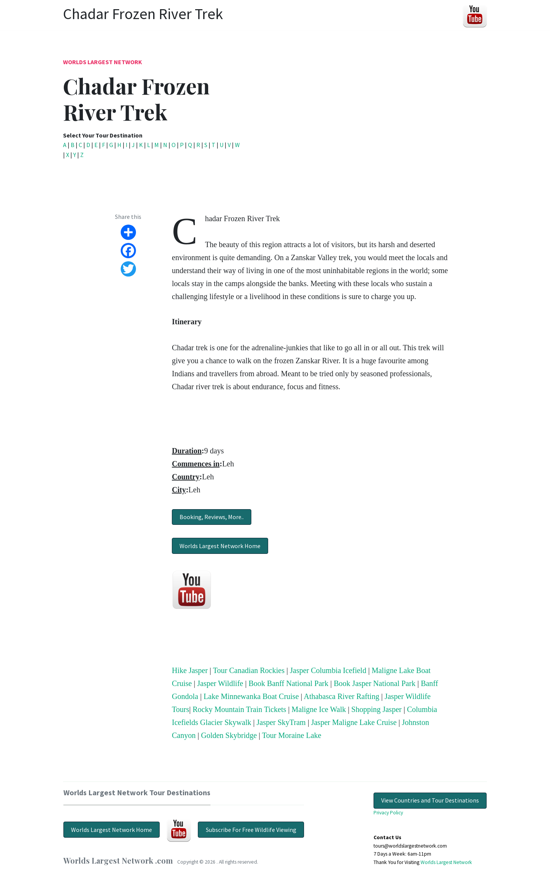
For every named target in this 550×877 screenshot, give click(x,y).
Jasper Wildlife (220, 683)
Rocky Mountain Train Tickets (239, 709)
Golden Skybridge (229, 735)
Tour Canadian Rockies (249, 670)
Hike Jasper (190, 670)
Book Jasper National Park (375, 683)
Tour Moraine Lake (291, 735)
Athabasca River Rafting (341, 696)
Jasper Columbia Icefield (328, 670)
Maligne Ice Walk (318, 709)
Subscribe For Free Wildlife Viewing (251, 829)
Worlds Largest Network (102, 62)
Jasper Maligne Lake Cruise (353, 722)
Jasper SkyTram (281, 722)
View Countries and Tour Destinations (430, 800)
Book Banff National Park (288, 683)
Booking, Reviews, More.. (212, 517)
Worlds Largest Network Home (220, 546)
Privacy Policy (388, 812)
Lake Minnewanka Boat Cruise (251, 696)
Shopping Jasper (376, 709)
